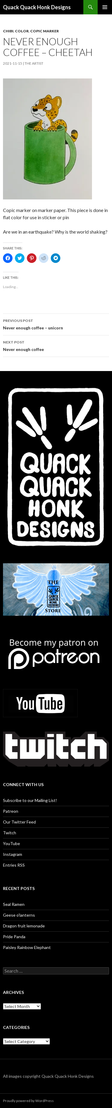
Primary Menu (105, 7)
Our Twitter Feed (19, 821)
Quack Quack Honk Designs (37, 7)
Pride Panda (14, 936)
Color (22, 31)
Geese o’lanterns (19, 915)
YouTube (11, 843)
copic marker (44, 31)
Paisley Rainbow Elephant (27, 947)
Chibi (8, 31)
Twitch (9, 832)
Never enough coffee (56, 345)
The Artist (33, 63)
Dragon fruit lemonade (24, 925)
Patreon (10, 811)
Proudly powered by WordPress (28, 1100)
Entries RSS (14, 865)
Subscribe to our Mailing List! (30, 800)
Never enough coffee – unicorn (56, 323)
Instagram (12, 854)
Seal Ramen (13, 904)
